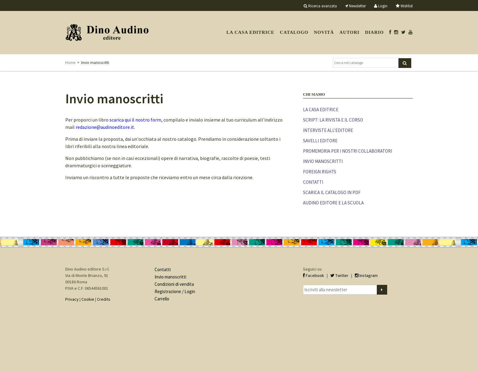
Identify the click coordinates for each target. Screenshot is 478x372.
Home (70, 62)
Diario (374, 32)
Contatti (313, 182)
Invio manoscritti (323, 161)
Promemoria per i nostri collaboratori (347, 151)
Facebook (313, 275)
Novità (324, 32)
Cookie (87, 299)
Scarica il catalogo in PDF (332, 192)
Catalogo (294, 32)
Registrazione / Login (175, 291)
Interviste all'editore (328, 130)
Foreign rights (319, 172)
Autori (349, 32)
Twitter (339, 275)
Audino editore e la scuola (333, 203)
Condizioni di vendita (174, 284)
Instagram (366, 275)
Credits (103, 299)
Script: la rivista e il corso (333, 120)
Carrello (162, 299)
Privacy (72, 299)
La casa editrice (250, 32)
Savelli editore (320, 140)
